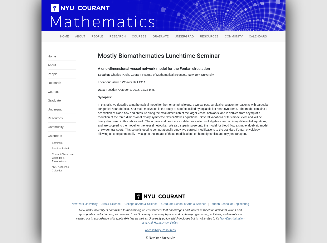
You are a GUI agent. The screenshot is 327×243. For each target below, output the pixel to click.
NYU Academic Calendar (60, 169)
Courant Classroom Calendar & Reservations (62, 158)
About (80, 36)
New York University (85, 204)
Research (117, 36)
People (97, 36)
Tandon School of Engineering (229, 204)
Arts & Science (111, 204)
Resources (209, 36)
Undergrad (184, 36)
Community (234, 36)
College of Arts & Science (141, 204)
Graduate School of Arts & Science (183, 204)
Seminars (57, 142)
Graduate (161, 36)
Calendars (258, 36)
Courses (139, 36)
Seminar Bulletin (61, 148)
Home (52, 56)
